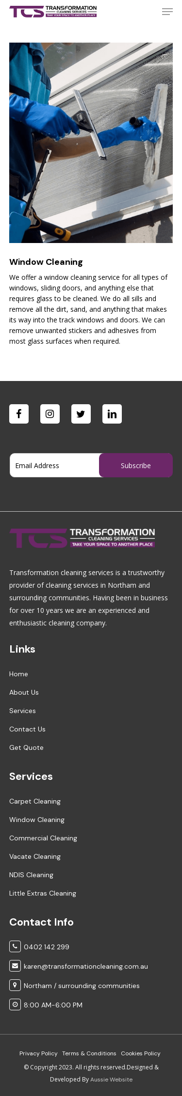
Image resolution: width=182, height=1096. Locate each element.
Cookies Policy (141, 1053)
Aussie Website (111, 1079)
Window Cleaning (37, 819)
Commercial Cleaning (43, 838)
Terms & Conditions (89, 1053)
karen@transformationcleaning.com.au (86, 966)
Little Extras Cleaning (42, 893)
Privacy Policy (38, 1053)
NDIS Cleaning (31, 874)
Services (22, 710)
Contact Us (27, 729)
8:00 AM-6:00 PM (53, 1005)
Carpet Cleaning (35, 801)
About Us (24, 692)
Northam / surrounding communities (82, 985)
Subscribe (136, 465)
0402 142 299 (46, 947)
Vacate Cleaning (35, 856)
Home (18, 674)
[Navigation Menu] (167, 11)
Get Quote (26, 747)
